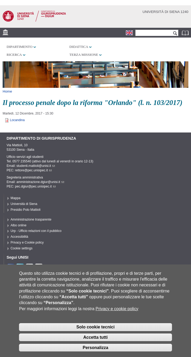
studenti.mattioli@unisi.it (35, 166)
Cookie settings (21, 248)
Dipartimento (19, 47)
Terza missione (83, 55)
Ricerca (14, 55)
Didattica (78, 47)
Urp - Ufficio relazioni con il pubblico (36, 231)
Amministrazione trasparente (31, 219)
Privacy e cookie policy (117, 308)
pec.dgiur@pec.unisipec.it (35, 186)
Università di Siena (24, 204)
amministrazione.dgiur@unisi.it (40, 182)
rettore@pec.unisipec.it (33, 170)
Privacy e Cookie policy (27, 242)
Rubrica (186, 32)
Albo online (18, 225)
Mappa (15, 198)
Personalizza (95, 347)
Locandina (17, 120)
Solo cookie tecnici (96, 327)
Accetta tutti (95, 337)
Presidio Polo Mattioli (26, 210)
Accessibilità (19, 237)
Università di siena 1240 (165, 12)
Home (7, 91)
